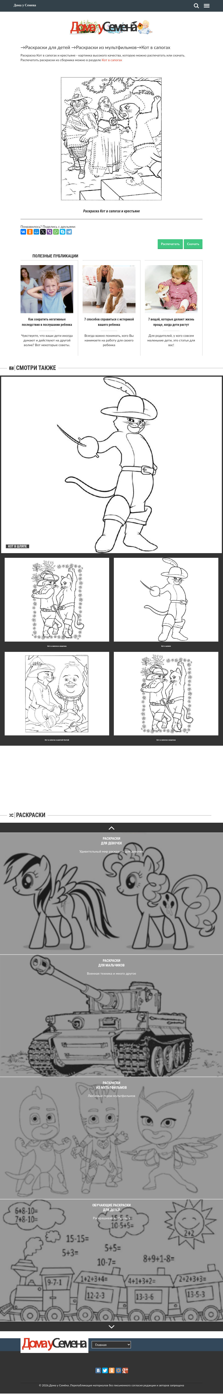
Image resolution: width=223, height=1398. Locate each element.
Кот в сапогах (155, 47)
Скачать (193, 244)
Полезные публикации (55, 255)
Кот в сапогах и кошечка (56, 646)
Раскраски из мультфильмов (106, 47)
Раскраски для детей (47, 47)
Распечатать (170, 244)
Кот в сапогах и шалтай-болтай (57, 740)
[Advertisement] (111, 774)
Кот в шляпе (166, 646)
